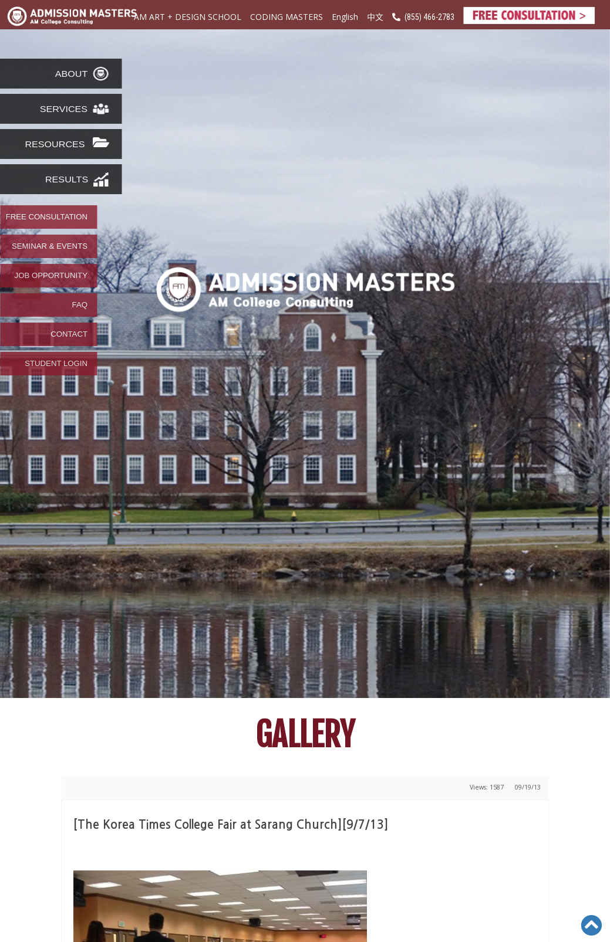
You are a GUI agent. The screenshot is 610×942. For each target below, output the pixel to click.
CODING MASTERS (286, 16)
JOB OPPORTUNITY (51, 276)
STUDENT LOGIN (56, 364)
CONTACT (68, 334)
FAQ (79, 305)
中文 (375, 16)
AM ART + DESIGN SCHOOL (187, 16)
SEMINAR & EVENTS (49, 246)
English (345, 16)
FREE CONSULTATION (46, 217)
